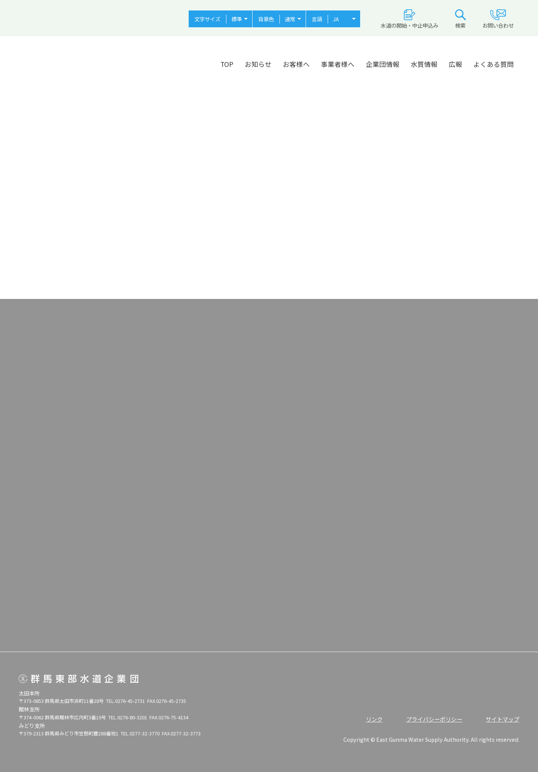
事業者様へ (338, 64)
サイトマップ (502, 719)
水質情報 (424, 64)
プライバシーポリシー (434, 719)
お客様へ (296, 64)
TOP (227, 64)
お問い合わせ (498, 19)
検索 (460, 19)
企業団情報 (382, 64)
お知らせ (258, 64)
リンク (374, 719)
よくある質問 (493, 64)
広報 (455, 64)
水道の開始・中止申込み (409, 19)
